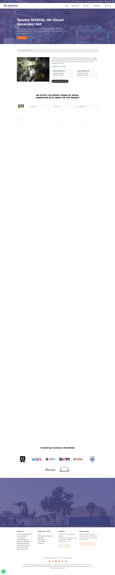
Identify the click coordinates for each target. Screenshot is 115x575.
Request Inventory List (87, 543)
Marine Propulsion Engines (24, 534)
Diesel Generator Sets (23, 543)
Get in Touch (21, 37)
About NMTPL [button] (75, 5)
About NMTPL (42, 539)
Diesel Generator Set (29, 53)
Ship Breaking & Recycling (45, 536)
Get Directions (64, 545)
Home (66, 5)
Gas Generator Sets (22, 547)
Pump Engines (21, 538)
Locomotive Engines (22, 539)
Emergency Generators (23, 541)
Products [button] (86, 5)
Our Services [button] (97, 5)
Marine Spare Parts (22, 549)
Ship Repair (41, 538)
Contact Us (108, 5)
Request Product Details (60, 84)
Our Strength (41, 541)
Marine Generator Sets (23, 545)
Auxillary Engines (22, 536)
